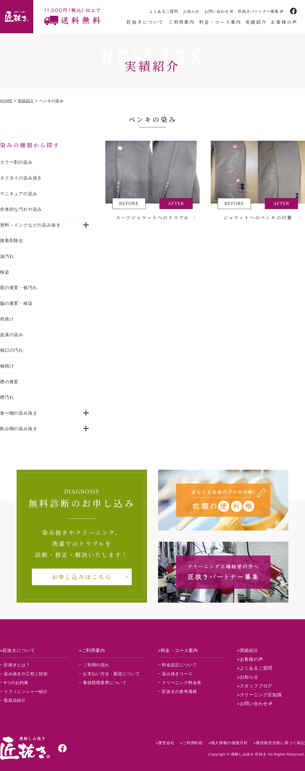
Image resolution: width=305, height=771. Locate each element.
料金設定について (179, 664)
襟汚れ (7, 397)
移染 (4, 272)
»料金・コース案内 (178, 650)
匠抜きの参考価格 (179, 691)
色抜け (7, 319)
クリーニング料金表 (181, 682)
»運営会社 (165, 743)
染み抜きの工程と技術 (26, 673)
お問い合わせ (216, 11)
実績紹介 (256, 22)
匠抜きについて (145, 22)
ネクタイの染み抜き (21, 178)
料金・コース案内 (220, 22)
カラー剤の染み (16, 162)
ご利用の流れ (96, 664)
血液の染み (11, 334)
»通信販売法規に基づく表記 (279, 743)
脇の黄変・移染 (16, 303)
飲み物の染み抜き (18, 428)
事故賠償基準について (105, 682)
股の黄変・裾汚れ (18, 287)
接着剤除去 (11, 240)
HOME (6, 101)
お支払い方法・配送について (111, 673)
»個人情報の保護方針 (228, 743)
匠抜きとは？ (17, 664)
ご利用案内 (181, 22)
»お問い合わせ (252, 703)
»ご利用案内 (92, 650)
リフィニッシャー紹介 (26, 691)
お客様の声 (284, 22)
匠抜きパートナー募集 (258, 11)
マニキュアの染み (18, 193)
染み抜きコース (177, 673)
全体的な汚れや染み (21, 209)
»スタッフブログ (254, 685)
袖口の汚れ (11, 350)
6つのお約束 (16, 682)
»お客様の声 (250, 659)
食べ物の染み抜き (18, 413)
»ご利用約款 (191, 743)
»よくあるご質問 (254, 668)
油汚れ (7, 256)
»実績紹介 (247, 650)
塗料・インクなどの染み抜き (30, 225)
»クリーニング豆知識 (259, 694)
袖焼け (7, 366)
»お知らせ (247, 677)
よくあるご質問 (163, 11)
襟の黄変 (9, 381)
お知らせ (191, 11)
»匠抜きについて (17, 650)
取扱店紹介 (15, 700)
